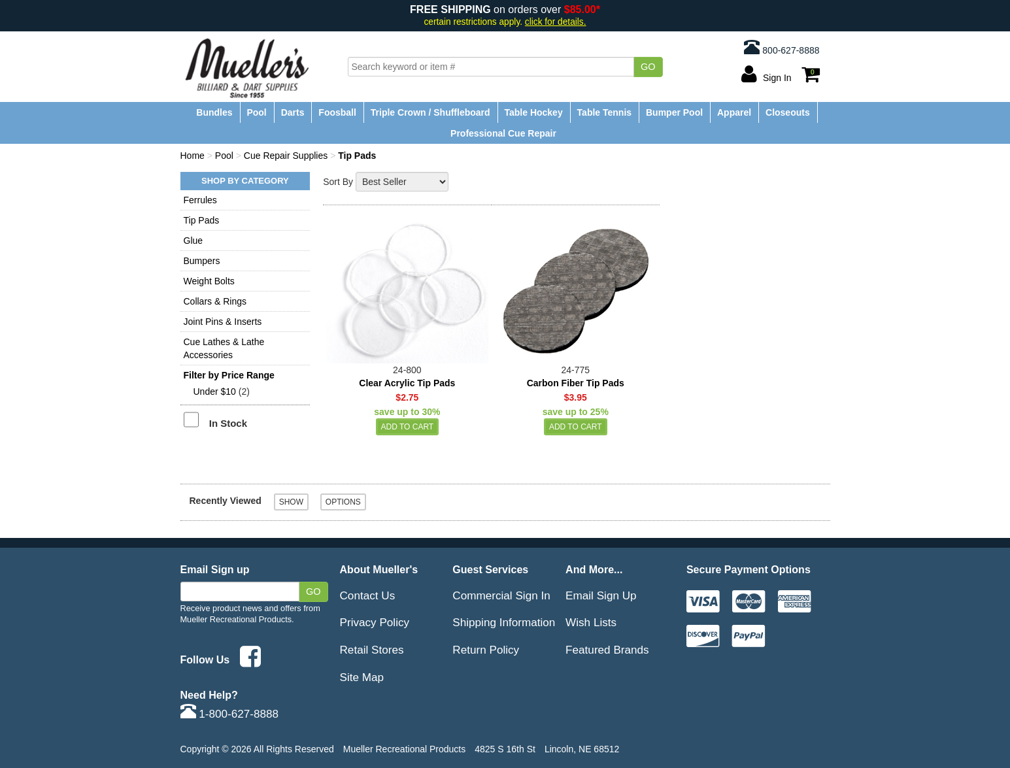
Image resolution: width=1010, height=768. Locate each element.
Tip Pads (202, 220)
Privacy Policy (375, 622)
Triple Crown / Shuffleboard (430, 112)
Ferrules (200, 200)
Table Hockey (533, 112)
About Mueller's (379, 569)
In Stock (228, 423)
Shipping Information (503, 622)
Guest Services (490, 569)
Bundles (214, 112)
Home (192, 155)
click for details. (555, 22)
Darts (293, 112)
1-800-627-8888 (229, 713)
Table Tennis (604, 112)
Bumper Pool (674, 112)
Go (648, 66)
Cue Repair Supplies (286, 155)
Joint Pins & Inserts (223, 321)
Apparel (734, 112)
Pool (256, 112)
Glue (193, 240)
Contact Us (368, 595)
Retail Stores (372, 649)
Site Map (362, 677)
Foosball (337, 112)
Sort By (338, 181)
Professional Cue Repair (503, 133)
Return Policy (485, 649)
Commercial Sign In (501, 595)
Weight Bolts (209, 281)
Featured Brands (607, 649)
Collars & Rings (215, 301)
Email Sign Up (601, 595)
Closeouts (788, 112)
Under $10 (215, 391)
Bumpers (202, 261)
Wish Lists (590, 622)
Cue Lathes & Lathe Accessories (224, 348)
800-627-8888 (781, 47)
